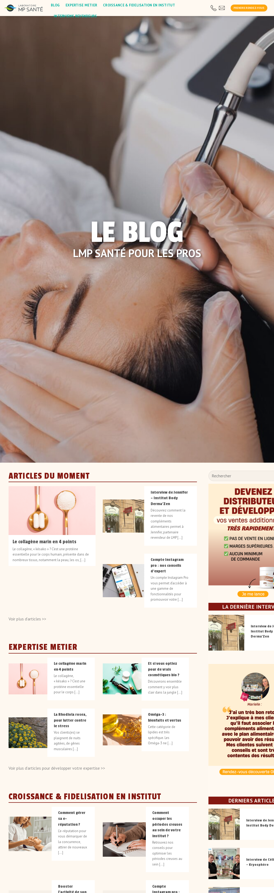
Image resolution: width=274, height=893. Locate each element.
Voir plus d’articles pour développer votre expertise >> (57, 768)
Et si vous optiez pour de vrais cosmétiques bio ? (163, 669)
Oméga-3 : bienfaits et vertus (164, 717)
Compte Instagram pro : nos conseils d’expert (167, 565)
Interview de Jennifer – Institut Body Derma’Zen (169, 498)
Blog (55, 5)
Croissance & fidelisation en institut (139, 5)
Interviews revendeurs (75, 16)
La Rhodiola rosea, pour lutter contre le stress (70, 720)
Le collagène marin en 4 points (44, 542)
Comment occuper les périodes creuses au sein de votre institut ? (167, 824)
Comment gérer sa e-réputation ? (71, 818)
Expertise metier (81, 5)
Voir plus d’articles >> (27, 618)
